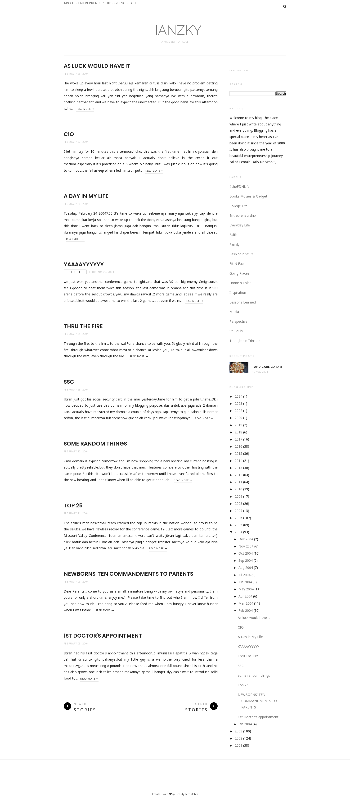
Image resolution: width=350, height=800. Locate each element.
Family (234, 244)
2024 (238, 396)
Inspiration (237, 292)
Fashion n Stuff (241, 254)
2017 (238, 439)
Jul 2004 (244, 575)
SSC (69, 382)
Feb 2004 (245, 610)
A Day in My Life (86, 196)
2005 (238, 525)
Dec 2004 (245, 539)
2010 (238, 489)
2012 (238, 475)
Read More (83, 108)
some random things (95, 443)
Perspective (238, 321)
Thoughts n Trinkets (244, 340)
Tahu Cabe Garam (267, 366)
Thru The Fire (83, 326)
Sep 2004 (245, 560)
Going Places (239, 273)
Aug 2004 (245, 567)
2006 (238, 517)
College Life (75, 272)
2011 (238, 482)
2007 (238, 510)
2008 (238, 503)
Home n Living (240, 282)
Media (234, 311)
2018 (238, 432)
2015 (238, 453)
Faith (233, 234)
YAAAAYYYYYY (84, 264)
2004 (238, 532)
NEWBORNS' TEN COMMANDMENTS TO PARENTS (128, 574)
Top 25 (73, 505)
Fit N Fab (236, 263)
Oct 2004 (245, 553)
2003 (238, 731)
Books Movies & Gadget (248, 196)
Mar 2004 (245, 603)
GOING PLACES (126, 3)
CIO (69, 134)
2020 (238, 417)
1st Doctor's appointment (103, 635)
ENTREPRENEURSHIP (94, 3)
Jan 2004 (245, 724)
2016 (238, 446)
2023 (238, 403)
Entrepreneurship (242, 215)
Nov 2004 (245, 546)
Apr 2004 (245, 596)
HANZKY (175, 30)
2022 (238, 410)
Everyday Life (239, 225)
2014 (238, 460)
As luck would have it (97, 66)
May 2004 (246, 589)
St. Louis (236, 331)
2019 (238, 425)
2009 (238, 496)
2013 (238, 467)
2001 (238, 745)
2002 (238, 738)
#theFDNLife (239, 186)
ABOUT (69, 3)
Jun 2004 (245, 582)
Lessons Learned (242, 302)
